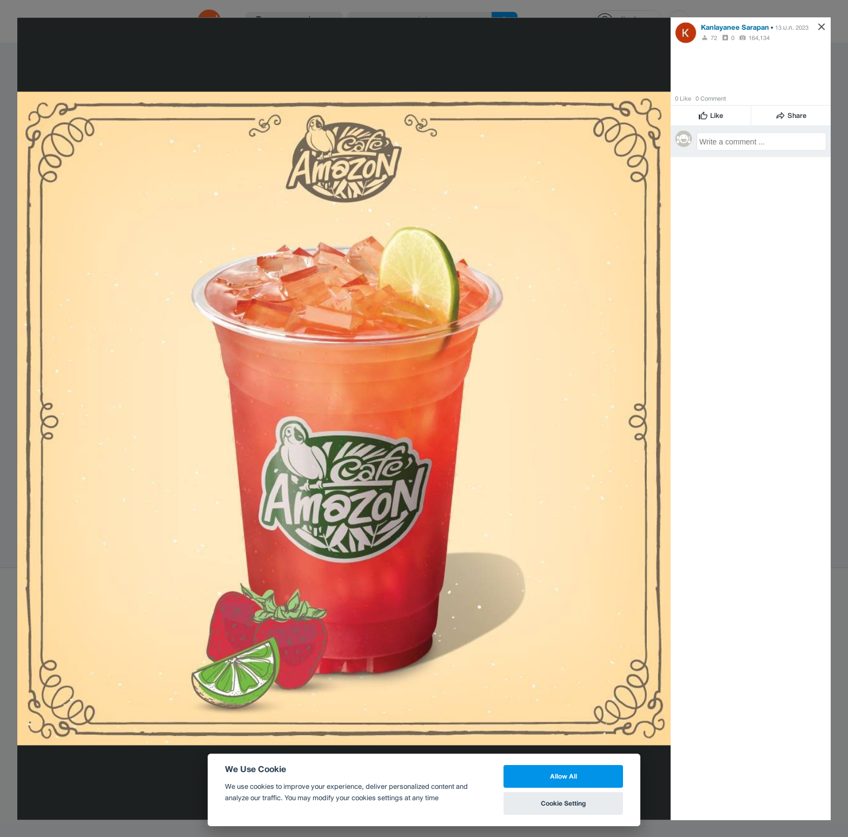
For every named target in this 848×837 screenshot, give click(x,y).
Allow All (563, 776)
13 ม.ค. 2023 (792, 27)
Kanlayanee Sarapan (735, 26)
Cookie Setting (563, 803)
